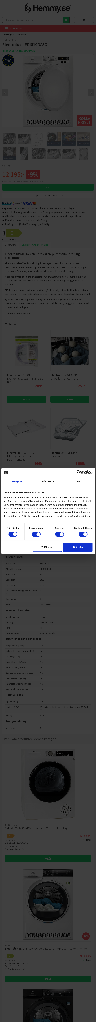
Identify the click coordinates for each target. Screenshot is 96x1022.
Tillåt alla (78, 547)
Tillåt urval (47, 547)
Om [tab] (79, 481)
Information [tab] (48, 481)
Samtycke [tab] (16, 481)
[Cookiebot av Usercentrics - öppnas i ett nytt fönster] (78, 472)
